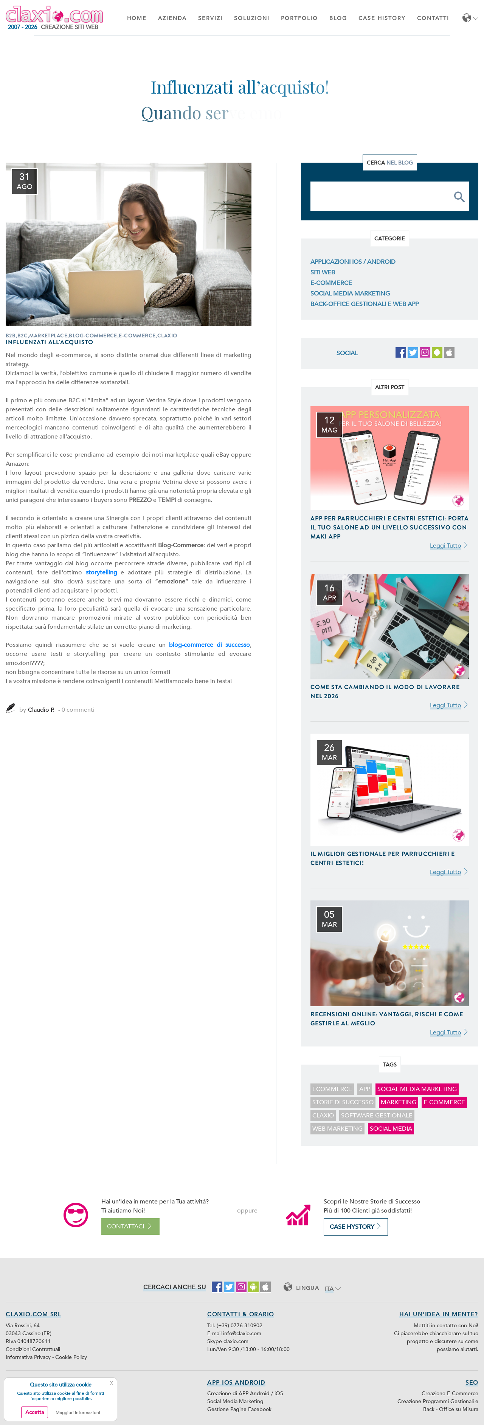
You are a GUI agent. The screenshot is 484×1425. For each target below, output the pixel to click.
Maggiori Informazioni (78, 1413)
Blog (338, 18)
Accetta (34, 1412)
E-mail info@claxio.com (234, 1333)
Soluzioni (252, 18)
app (364, 1089)
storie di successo (343, 1102)
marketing (398, 1102)
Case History (382, 18)
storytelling (101, 572)
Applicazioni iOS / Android (353, 262)
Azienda (172, 18)
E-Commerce (331, 283)
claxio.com (235, 1341)
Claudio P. (41, 710)
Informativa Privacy (29, 1357)
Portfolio (299, 18)
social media (391, 1129)
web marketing (337, 1129)
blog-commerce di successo (209, 645)
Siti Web (322, 272)
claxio (323, 1115)
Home (137, 18)
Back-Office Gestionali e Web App (364, 304)
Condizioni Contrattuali (33, 1349)
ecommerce (332, 1089)
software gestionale (377, 1115)
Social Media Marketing (350, 293)
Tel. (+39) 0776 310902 (234, 1325)
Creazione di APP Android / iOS (245, 1393)
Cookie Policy (71, 1357)
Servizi (210, 18)
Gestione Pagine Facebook (239, 1409)
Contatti (433, 18)
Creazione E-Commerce (450, 1393)
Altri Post (389, 387)
